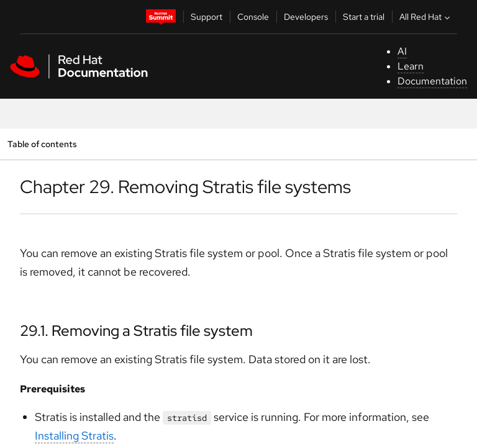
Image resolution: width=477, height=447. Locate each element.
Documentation (432, 81)
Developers (306, 16)
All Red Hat (426, 16)
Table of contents (42, 144)
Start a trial (363, 16)
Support (206, 16)
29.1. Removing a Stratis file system (136, 330)
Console (253, 16)
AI (402, 51)
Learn (411, 66)
